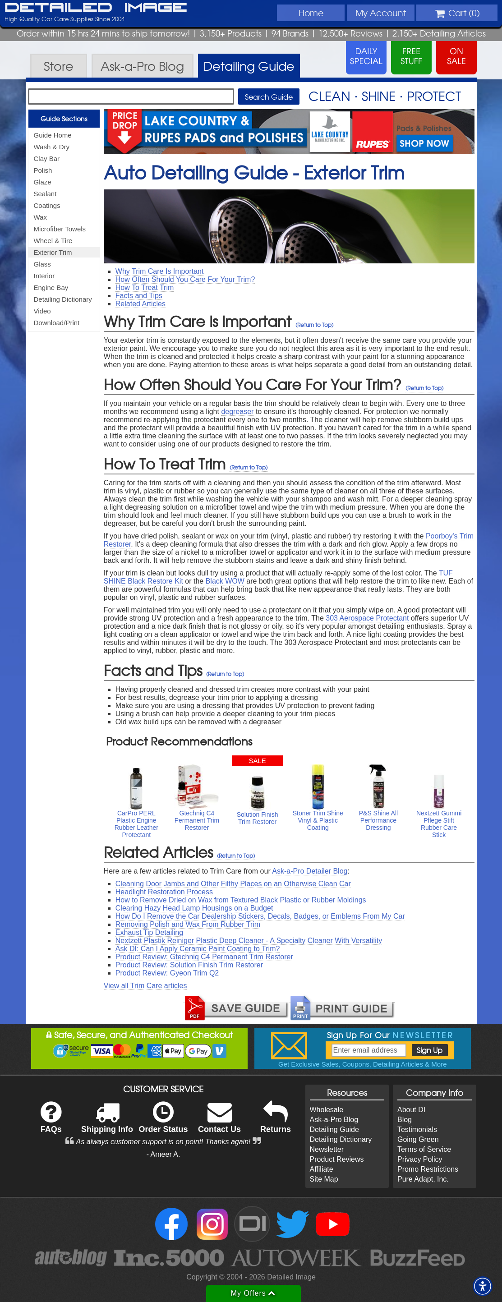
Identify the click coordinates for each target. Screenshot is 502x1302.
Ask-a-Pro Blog (334, 1119)
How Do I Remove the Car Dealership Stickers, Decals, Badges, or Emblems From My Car (260, 916)
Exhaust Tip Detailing (149, 932)
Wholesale (327, 1109)
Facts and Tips (138, 295)
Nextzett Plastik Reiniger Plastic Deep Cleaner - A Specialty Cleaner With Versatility (248, 940)
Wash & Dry (51, 147)
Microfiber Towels (60, 229)
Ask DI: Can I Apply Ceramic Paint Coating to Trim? (197, 948)
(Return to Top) (314, 325)
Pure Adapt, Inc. (423, 1179)
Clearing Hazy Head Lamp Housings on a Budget (194, 908)
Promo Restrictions (427, 1169)
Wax (40, 217)
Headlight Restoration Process (164, 892)
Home (311, 12)
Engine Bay (51, 287)
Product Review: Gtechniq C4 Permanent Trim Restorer (204, 957)
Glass (42, 264)
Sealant (45, 194)
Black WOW (225, 581)
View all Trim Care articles (145, 985)
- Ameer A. (163, 1154)
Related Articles (140, 304)
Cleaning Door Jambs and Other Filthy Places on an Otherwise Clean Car (233, 884)
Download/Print (57, 323)
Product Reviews (337, 1159)
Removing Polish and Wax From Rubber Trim (187, 924)
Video (42, 311)
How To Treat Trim (144, 287)
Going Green (418, 1139)
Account (380, 12)
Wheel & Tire (53, 240)
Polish (43, 170)
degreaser (237, 411)
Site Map (324, 1179)
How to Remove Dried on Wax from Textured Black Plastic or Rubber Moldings (240, 900)
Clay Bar (47, 158)
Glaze (42, 182)
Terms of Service (424, 1149)
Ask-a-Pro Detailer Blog (309, 871)
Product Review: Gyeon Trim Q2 (167, 973)
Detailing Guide (334, 1129)
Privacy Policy (419, 1159)
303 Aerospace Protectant (367, 618)
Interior (44, 276)
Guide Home (53, 135)
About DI (411, 1109)
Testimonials (417, 1129)
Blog (404, 1119)
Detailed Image (96, 8)
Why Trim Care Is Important (159, 271)
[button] (483, 1286)
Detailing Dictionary (63, 299)
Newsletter (327, 1149)
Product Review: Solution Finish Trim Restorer (189, 965)
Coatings (47, 205)
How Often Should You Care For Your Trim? (185, 279)
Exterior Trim (53, 252)
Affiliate (321, 1169)
